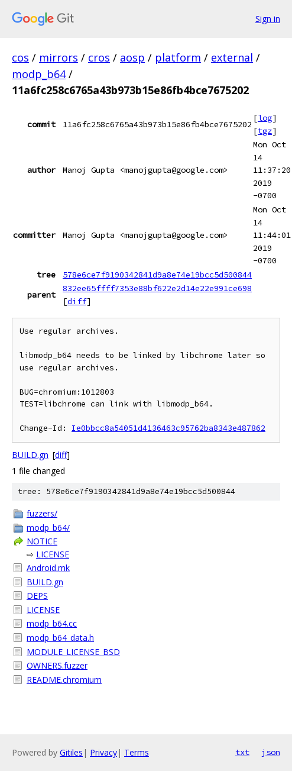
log (265, 117)
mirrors (58, 57)
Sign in (267, 18)
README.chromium (64, 679)
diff (76, 301)
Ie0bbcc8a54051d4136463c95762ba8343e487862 (168, 428)
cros (99, 57)
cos (20, 57)
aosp (132, 57)
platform (178, 57)
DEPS (37, 595)
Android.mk (48, 567)
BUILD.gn (30, 454)
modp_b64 (39, 74)
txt (242, 752)
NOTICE (42, 541)
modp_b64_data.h (60, 637)
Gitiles (71, 752)
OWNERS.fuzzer (57, 665)
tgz (265, 130)
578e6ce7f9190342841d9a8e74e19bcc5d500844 (157, 274)
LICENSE (52, 554)
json (270, 752)
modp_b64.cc (52, 623)
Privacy (103, 752)
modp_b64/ (48, 527)
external (232, 57)
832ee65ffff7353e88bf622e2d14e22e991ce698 (157, 288)
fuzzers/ (42, 513)
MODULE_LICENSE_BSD (73, 651)
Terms (136, 752)
